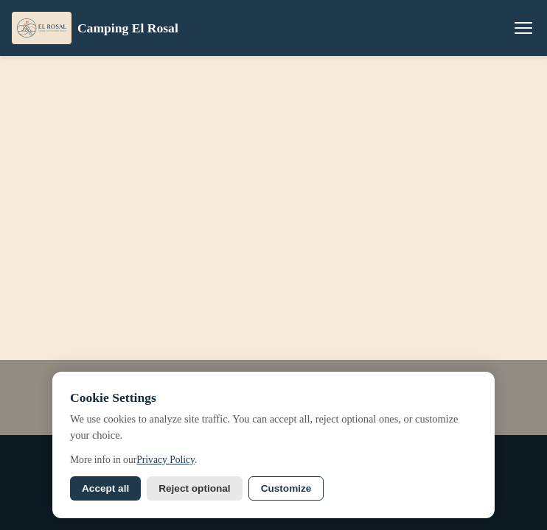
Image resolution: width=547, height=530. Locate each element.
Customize (286, 488)
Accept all (105, 488)
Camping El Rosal (95, 28)
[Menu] (523, 28)
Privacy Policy (165, 459)
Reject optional (194, 488)
